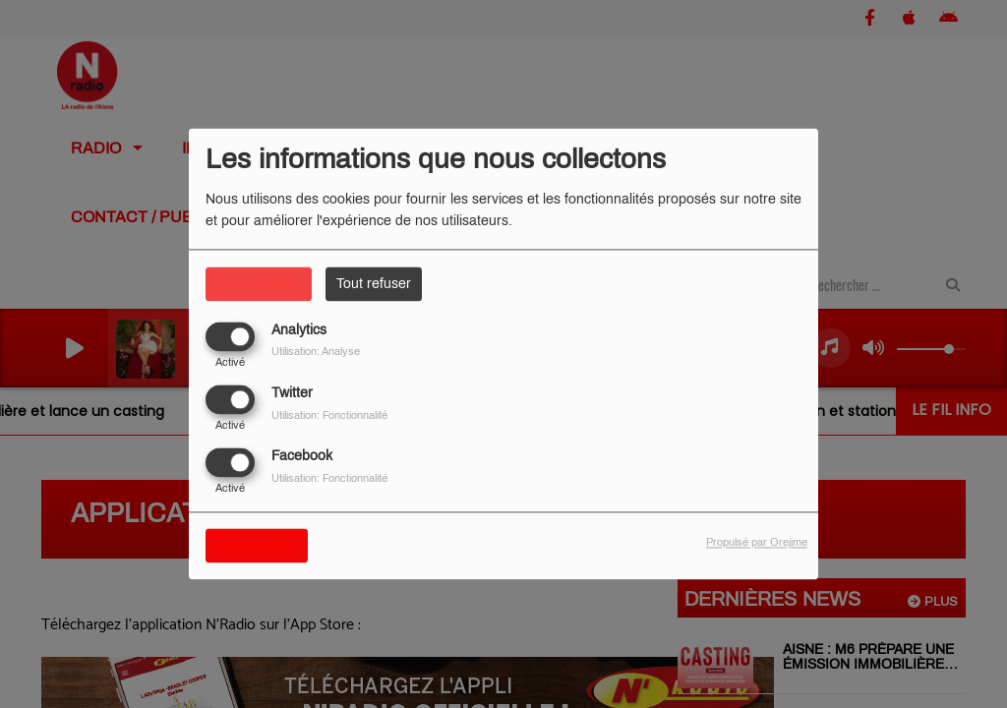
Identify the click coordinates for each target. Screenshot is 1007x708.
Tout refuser (373, 283)
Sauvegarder (256, 546)
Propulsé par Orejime (756, 543)
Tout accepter (258, 283)
